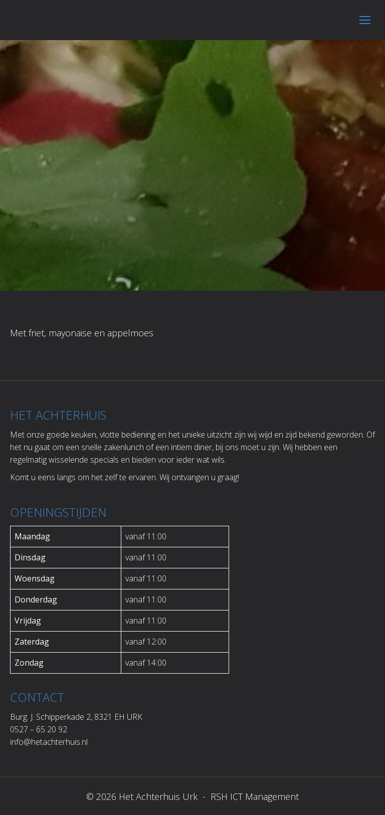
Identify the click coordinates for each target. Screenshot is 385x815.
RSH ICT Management (253, 796)
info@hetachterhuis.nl (49, 741)
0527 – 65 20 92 (38, 729)
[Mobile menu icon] (365, 20)
